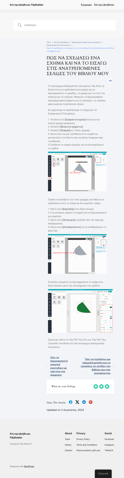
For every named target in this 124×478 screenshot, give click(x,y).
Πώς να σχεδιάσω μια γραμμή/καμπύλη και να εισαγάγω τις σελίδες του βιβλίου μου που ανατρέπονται (97, 366)
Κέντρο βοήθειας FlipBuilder (27, 4)
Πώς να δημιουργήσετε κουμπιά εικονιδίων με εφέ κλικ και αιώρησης (57, 366)
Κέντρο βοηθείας (104, 4)
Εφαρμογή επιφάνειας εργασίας (86, 42)
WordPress (29, 466)
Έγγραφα (86, 4)
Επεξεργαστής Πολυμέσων (58, 45)
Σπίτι (49, 42)
